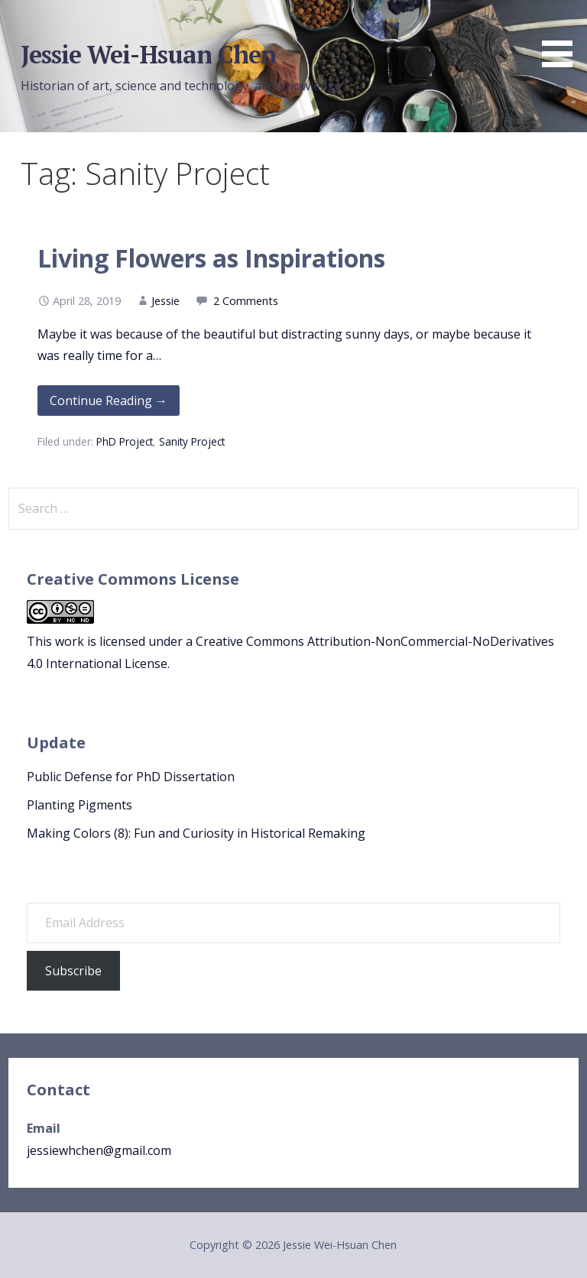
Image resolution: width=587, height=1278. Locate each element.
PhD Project (124, 441)
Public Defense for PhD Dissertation (131, 776)
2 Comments (245, 301)
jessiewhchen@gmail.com (99, 1150)
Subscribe (73, 970)
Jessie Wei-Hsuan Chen (149, 54)
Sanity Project (192, 441)
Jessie (165, 301)
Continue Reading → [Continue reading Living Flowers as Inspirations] (108, 400)
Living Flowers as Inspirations (211, 258)
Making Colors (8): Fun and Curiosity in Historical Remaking (196, 833)
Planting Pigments (79, 804)
